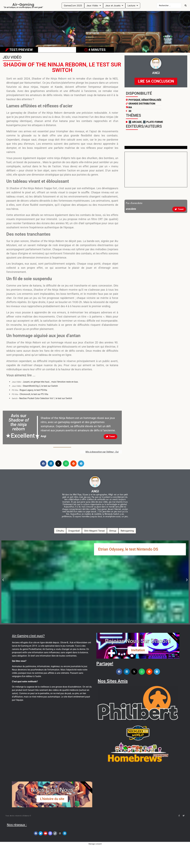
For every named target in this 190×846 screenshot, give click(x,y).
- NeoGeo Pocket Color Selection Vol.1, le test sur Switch (42, 398)
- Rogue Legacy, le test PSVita (29, 390)
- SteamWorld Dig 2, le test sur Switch (35, 386)
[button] (43, 463)
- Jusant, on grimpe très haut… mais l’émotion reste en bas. (45, 381)
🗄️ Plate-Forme (153, 121)
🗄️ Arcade (135, 121)
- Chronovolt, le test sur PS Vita (30, 394)
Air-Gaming (23, 4)
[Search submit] (186, 5)
